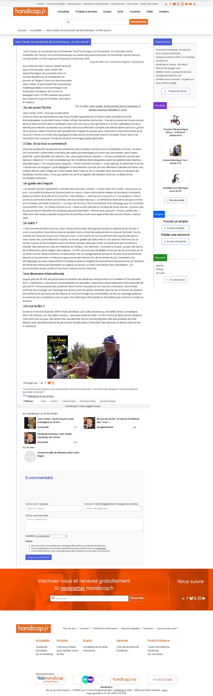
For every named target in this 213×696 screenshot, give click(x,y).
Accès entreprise (174, 241)
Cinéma (54, 401)
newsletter (72, 588)
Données (148, 628)
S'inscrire (136, 598)
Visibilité (30, 536)
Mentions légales (130, 628)
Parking (159, 269)
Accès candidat (173, 228)
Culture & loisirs (69, 401)
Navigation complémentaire (96, 4)
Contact (84, 628)
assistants (101, 548)
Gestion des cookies (149, 4)
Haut (164, 690)
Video (43, 401)
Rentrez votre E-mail (38, 598)
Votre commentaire (36, 515)
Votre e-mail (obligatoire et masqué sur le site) (111, 504)
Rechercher (139, 22)
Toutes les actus (175, 91)
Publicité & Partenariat (105, 628)
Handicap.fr (120, 690)
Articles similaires (107, 401)
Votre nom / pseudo (36, 504)
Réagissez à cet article (41, 396)
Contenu (40, 4)
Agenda (160, 265)
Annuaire (160, 273)
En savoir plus (175, 279)
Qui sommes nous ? (167, 628)
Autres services (118, 4)
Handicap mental (88, 401)
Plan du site (132, 4)
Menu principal (74, 4)
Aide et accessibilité (56, 4)
